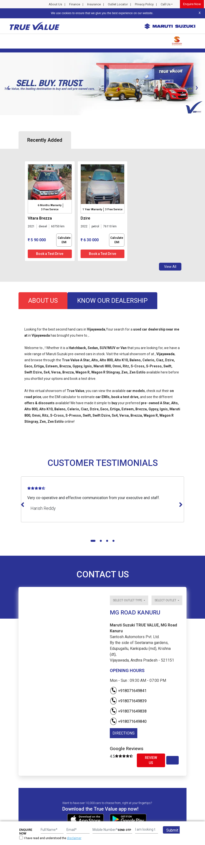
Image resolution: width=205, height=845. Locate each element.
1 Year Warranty (92, 209)
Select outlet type (128, 600)
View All (170, 267)
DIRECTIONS (123, 733)
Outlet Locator (118, 4)
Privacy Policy (144, 4)
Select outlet (166, 600)
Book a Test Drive (49, 254)
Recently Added (44, 140)
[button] (1, 119)
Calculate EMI (64, 240)
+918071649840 (128, 721)
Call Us (165, 4)
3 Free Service (49, 209)
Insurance (94, 4)
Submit (172, 830)
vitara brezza (40, 218)
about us (43, 300)
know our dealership (112, 300)
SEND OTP (124, 830)
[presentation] (8, 87)
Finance (74, 4)
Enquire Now (192, 4)
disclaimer (74, 838)
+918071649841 (128, 690)
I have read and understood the (50, 838)
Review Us (151, 760)
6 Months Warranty (49, 205)
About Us (55, 4)
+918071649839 (128, 701)
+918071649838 (128, 711)
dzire (85, 218)
